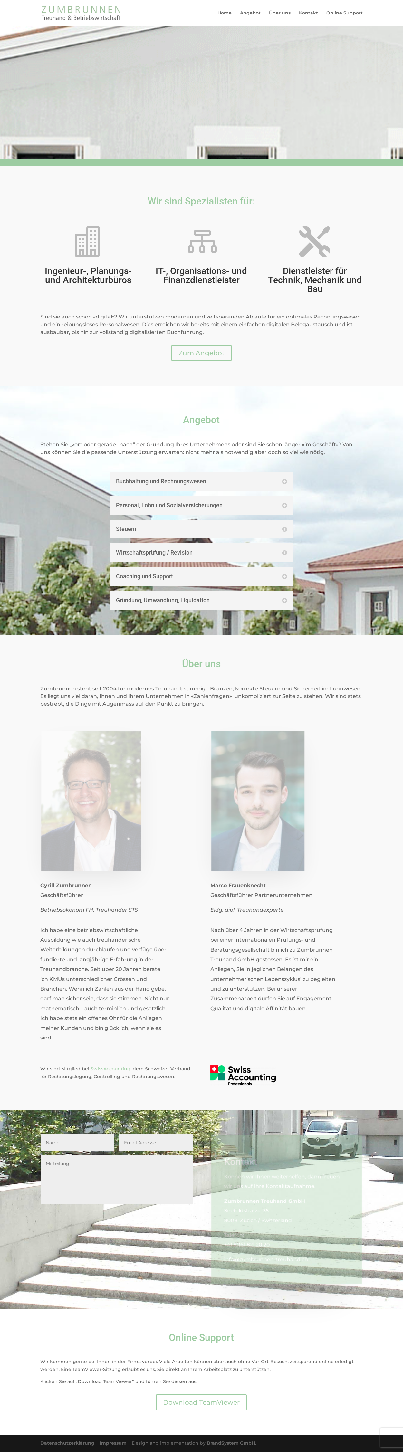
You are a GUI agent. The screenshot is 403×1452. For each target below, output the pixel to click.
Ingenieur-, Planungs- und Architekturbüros (88, 275)
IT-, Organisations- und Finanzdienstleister (201, 275)
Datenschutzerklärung (70, 1443)
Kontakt (308, 13)
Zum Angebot (201, 353)
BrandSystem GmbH (231, 1443)
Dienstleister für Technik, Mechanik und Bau (315, 280)
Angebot (250, 13)
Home (224, 13)
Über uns (280, 13)
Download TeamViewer (201, 1402)
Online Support (344, 13)
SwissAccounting (110, 1069)
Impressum (116, 1443)
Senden (172, 1214)
